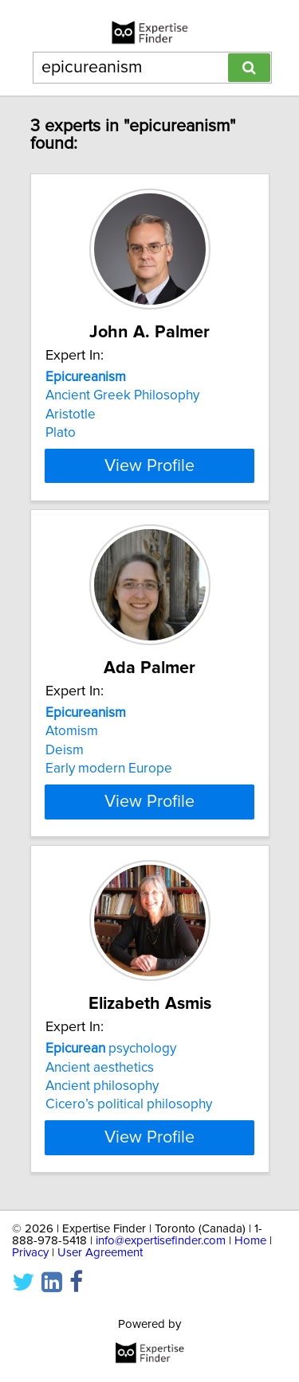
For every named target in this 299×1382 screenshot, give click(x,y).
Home (250, 1241)
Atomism (71, 731)
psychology (110, 1048)
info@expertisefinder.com (161, 1241)
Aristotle (70, 414)
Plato (60, 433)
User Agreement (100, 1253)
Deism (64, 750)
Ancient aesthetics (99, 1067)
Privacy (30, 1253)
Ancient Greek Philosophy (122, 395)
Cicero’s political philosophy (128, 1104)
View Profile (149, 465)
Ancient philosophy (102, 1086)
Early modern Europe (108, 768)
